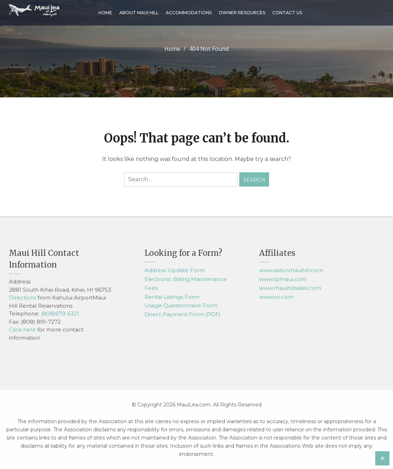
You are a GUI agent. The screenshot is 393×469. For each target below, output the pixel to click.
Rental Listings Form (172, 296)
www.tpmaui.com (283, 279)
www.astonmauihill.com (291, 270)
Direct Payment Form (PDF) (182, 314)
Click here (22, 329)
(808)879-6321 (60, 313)
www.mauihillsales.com (290, 288)
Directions (22, 297)
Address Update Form (174, 270)
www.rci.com (276, 296)
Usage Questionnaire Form (181, 305)
